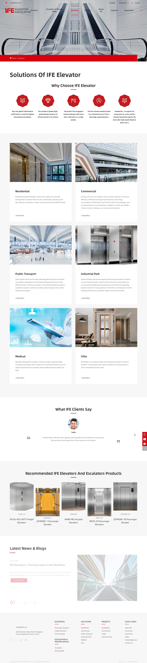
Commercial (88, 191)
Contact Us (123, 3)
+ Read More (19, 216)
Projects (88, 12)
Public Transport (25, 274)
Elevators (34, 12)
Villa (84, 356)
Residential (22, 191)
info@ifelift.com (13, 3)
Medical (20, 356)
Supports (114, 12)
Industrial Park (90, 274)
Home (14, 58)
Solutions (74, 12)
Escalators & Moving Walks (54, 11)
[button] (135, 435)
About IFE (101, 11)
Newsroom (128, 12)
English (136, 3)
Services (112, 3)
